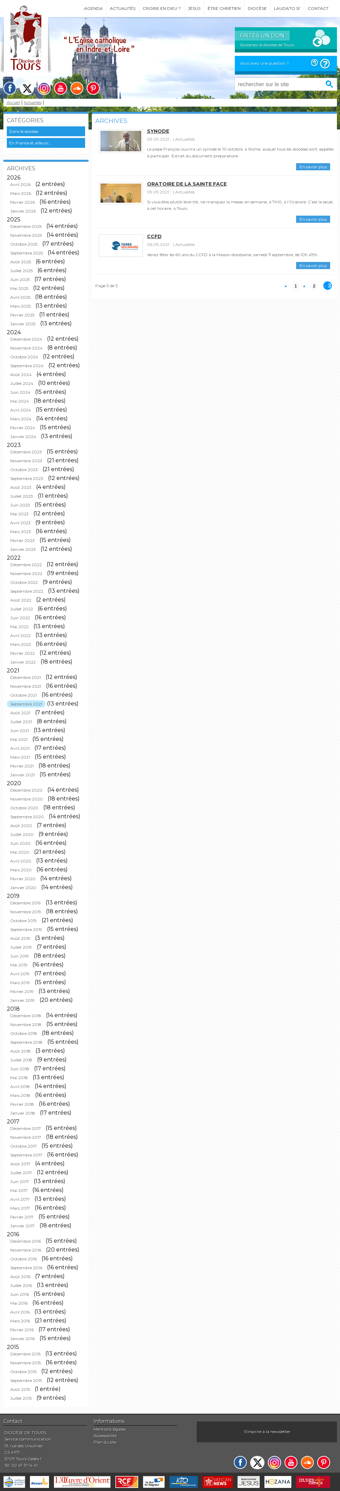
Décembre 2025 (26, 226)
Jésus (194, 8)
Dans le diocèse (23, 131)
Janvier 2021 (22, 774)
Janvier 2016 (22, 1338)
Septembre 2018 (26, 1042)
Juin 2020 (20, 843)
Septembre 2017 (26, 1155)
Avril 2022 (20, 635)
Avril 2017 (20, 1199)
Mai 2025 (19, 288)
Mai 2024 (19, 401)
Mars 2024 (20, 418)
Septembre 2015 (26, 1380)
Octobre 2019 (23, 920)
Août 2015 (20, 1389)
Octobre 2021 (23, 695)
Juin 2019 (19, 956)
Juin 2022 (20, 617)
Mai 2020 (19, 852)
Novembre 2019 (25, 911)
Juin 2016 (19, 1294)
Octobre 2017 (23, 1146)
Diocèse (257, 8)
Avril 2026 (20, 184)
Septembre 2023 (26, 478)
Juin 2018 (19, 1068)
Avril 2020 (20, 861)
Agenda (93, 8)
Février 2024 (22, 427)
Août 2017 (20, 1163)
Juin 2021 (19, 730)
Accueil (13, 102)
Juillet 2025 (21, 270)
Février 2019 (22, 991)
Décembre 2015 (25, 1353)
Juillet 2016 (21, 1285)
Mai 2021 (19, 739)
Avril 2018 (20, 1086)
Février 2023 (22, 540)
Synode (158, 131)
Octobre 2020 (24, 807)
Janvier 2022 (23, 662)
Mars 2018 (20, 1095)
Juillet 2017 (21, 1172)
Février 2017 (22, 1217)
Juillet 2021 (21, 721)
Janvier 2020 (23, 887)
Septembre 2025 (26, 252)
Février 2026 (22, 202)
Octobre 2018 (23, 1033)
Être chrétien (224, 8)
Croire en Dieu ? (162, 8)
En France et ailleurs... (30, 142)
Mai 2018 (19, 1077)
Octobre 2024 (24, 356)
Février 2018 (22, 1104)
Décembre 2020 (26, 790)
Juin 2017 (19, 1181)
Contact (318, 8)
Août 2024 (21, 374)
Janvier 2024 (23, 436)
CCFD (154, 236)
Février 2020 (22, 878)
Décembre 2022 (26, 564)
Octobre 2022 (24, 582)
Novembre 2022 (26, 573)
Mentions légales (110, 1429)
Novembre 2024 (26, 348)
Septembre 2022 (26, 591)
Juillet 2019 (21, 947)
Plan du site (105, 1442)
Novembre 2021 (25, 686)
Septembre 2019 (26, 929)
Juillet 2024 (21, 383)
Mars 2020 (21, 869)
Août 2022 (20, 600)
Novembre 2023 (26, 460)
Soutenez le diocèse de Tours (267, 44)
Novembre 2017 (25, 1137)
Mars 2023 (20, 531)
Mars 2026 (20, 193)
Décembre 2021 (25, 677)
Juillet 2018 (21, 1059)
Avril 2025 (20, 297)
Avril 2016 (20, 1312)
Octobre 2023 (24, 469)
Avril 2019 (20, 973)
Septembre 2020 (27, 816)
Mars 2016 (20, 1320)
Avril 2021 (20, 748)
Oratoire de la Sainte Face (187, 184)
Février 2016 (22, 1329)
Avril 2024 (20, 410)
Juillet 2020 (22, 834)
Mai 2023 (19, 513)
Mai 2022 (19, 626)
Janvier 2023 (23, 549)
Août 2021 (20, 712)
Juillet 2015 (21, 1398)
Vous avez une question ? (264, 63)
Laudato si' (287, 8)
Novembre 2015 (25, 1362)
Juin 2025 (20, 279)
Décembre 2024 (26, 339)
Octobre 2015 (23, 1371)
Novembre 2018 (26, 1024)
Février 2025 (22, 314)
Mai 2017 (19, 1190)
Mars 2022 (20, 644)
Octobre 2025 (23, 244)
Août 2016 (20, 1276)
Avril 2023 (20, 522)
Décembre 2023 (26, 451)
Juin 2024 (20, 392)
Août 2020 (21, 825)
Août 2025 (20, 261)
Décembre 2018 (25, 1015)
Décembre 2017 (25, 1128)
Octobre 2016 (23, 1258)
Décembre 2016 (25, 1241)
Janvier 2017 (22, 1225)
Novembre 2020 (26, 799)
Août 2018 (20, 1051)
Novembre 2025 (26, 235)
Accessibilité (105, 1435)
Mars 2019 (20, 982)
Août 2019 (20, 938)
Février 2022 (22, 653)
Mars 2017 (20, 1208)
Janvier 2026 (23, 211)
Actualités (122, 8)
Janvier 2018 (22, 1113)
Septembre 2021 (26, 703)
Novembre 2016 (25, 1250)
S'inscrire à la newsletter (267, 1431)
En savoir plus (313, 166)
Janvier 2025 (22, 323)
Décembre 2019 (25, 902)
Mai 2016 (19, 1303)
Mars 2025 (20, 306)
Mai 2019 (19, 964)
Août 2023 (20, 487)
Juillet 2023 (21, 496)
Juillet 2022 (21, 608)
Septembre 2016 (26, 1267)
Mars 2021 (20, 757)
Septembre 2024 (27, 365)
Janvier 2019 (22, 1000)
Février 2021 (22, 765)
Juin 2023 (20, 505)
